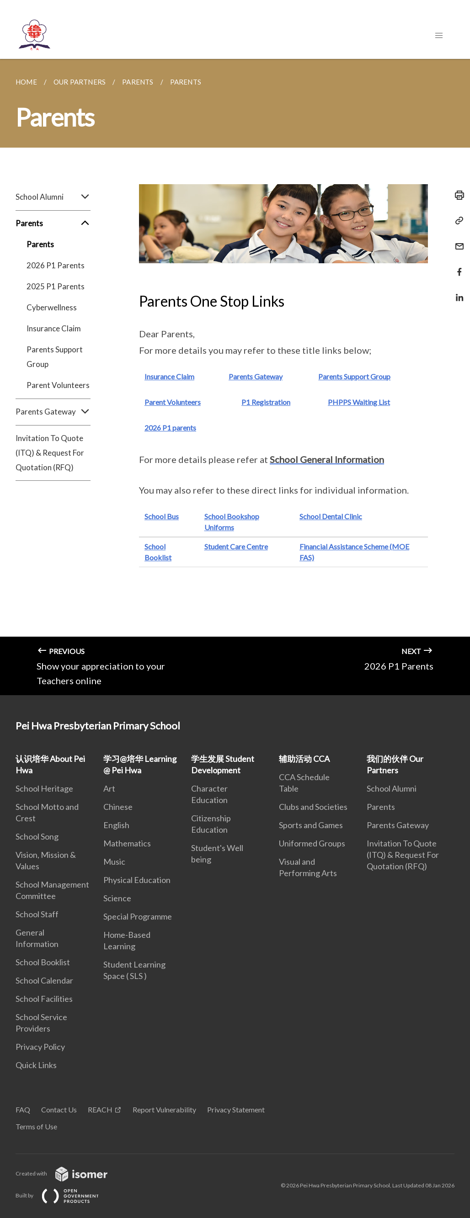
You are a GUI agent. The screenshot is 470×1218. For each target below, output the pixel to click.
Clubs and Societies (313, 807)
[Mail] (456, 240)
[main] (235, 377)
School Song (37, 836)
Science (117, 898)
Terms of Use (36, 1126)
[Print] (456, 195)
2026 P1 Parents (56, 265)
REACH (100, 1109)
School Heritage (44, 788)
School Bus (161, 516)
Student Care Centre (236, 546)
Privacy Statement (236, 1109)
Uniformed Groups (312, 843)
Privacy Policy (40, 1047)
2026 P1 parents (170, 427)
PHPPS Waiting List (359, 402)
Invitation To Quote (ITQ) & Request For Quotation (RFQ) (50, 452)
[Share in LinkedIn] (456, 291)
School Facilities (44, 999)
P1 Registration (265, 402)
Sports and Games (311, 825)
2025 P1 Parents (56, 286)
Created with (69, 1173)
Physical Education (137, 880)
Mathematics (127, 843)
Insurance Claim (54, 328)
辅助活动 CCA (304, 759)
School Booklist (43, 962)
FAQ (23, 1109)
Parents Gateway (53, 411)
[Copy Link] (456, 221)
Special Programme (137, 916)
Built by (64, 1195)
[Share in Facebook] (456, 266)
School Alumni (53, 197)
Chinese (118, 807)
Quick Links (36, 1065)
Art (109, 788)
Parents (53, 223)
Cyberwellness (52, 307)
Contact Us (59, 1109)
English (116, 825)
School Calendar (44, 980)
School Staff (37, 914)
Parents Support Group (55, 357)
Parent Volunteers (58, 385)
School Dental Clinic (330, 516)
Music (114, 861)
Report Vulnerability (164, 1109)
